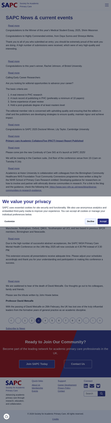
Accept (103, 221)
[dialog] (55, 211)
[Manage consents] (6, 416)
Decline (90, 221)
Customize (9, 221)
